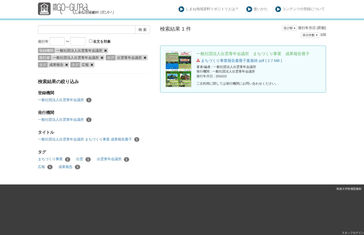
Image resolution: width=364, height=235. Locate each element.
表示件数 (310, 35)
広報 (45, 167)
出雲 (83, 159)
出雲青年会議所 (113, 159)
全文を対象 (100, 41)
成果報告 (69, 167)
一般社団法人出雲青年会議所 (65, 100)
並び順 (289, 28)
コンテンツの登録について (300, 9)
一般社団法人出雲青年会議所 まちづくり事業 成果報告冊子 (88, 139)
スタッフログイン (353, 232)
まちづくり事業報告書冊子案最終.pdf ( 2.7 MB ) (239, 60)
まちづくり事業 (54, 159)
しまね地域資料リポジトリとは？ (208, 9)
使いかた (257, 9)
